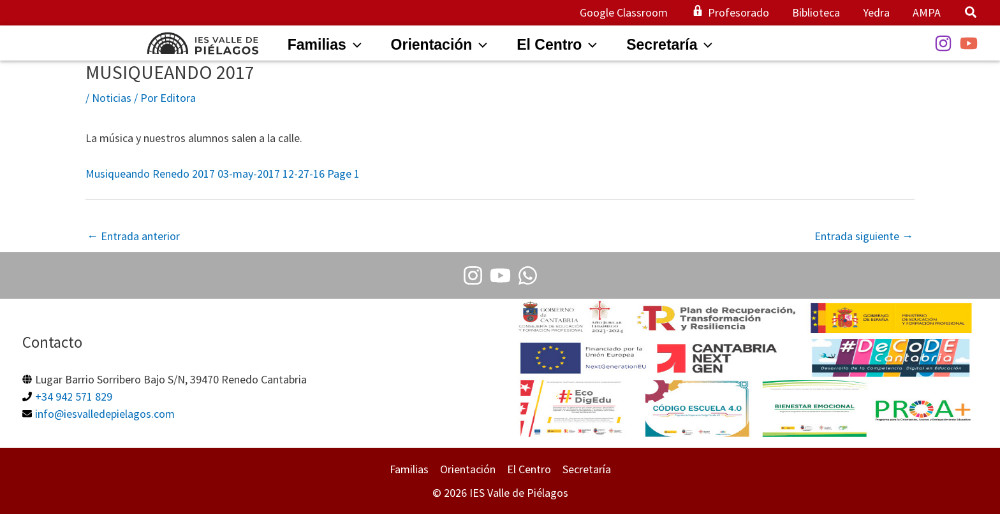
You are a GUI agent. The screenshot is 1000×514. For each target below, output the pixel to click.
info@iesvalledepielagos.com (105, 413)
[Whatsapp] (527, 275)
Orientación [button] (468, 469)
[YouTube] (969, 43)
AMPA (927, 12)
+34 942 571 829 (73, 396)
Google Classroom (624, 12)
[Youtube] (500, 275)
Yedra (876, 12)
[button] (971, 14)
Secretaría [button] (586, 469)
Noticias (111, 97)
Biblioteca (816, 12)
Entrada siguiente (863, 236)
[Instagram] (943, 43)
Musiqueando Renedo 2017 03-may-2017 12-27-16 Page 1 (222, 173)
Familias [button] (409, 469)
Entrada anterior (133, 236)
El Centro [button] (529, 469)
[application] (354, 44)
